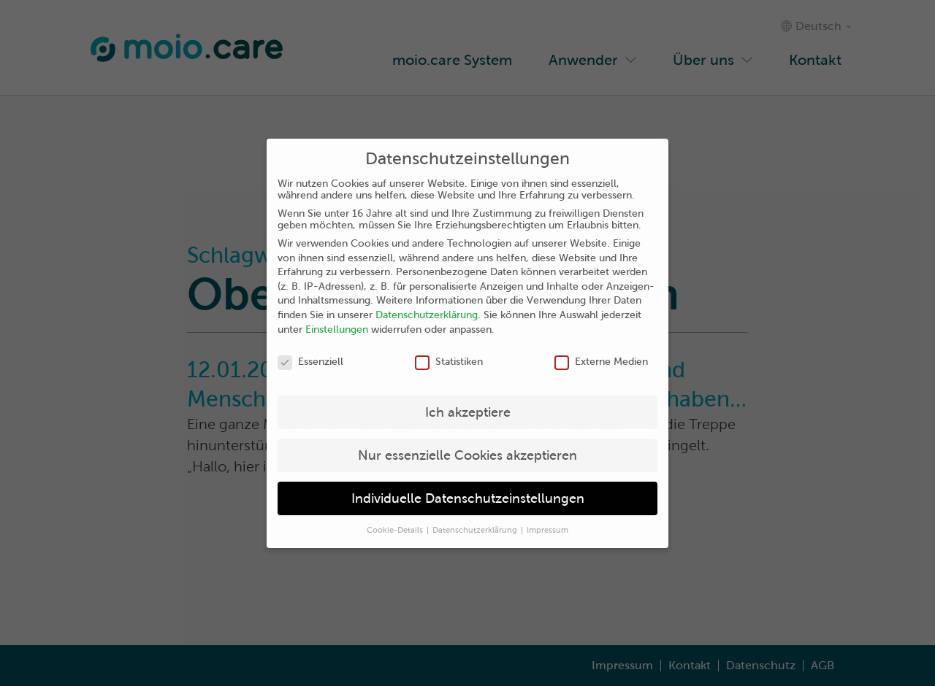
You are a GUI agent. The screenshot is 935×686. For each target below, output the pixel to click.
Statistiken (449, 361)
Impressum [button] (547, 530)
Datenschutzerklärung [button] (475, 530)
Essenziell (310, 361)
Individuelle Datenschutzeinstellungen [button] (467, 498)
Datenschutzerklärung (426, 314)
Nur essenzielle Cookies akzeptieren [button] (467, 455)
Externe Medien (601, 361)
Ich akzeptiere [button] (468, 412)
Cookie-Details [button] (396, 530)
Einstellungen (336, 329)
